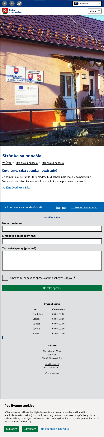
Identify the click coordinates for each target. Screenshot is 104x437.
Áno (58, 207)
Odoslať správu (52, 288)
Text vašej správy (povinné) (19, 248)
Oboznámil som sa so (42, 278)
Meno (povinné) (12, 223)
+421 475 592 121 (52, 367)
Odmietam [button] (29, 429)
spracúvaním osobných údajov (55, 278)
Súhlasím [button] (11, 429)
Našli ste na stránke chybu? (84, 207)
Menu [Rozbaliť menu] (95, 11)
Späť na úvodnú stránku (16, 187)
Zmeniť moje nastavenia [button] (55, 428)
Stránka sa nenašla (27, 162)
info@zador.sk (52, 363)
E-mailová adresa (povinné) (19, 235)
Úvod (7, 162)
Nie (64, 207)
